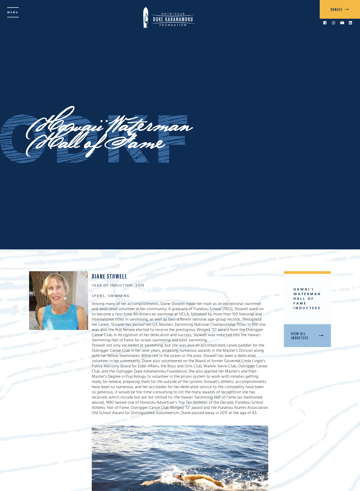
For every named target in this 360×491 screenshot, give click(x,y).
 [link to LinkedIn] (350, 23)
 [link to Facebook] (324, 23)
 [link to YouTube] (342, 23)
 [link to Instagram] (333, 23)
